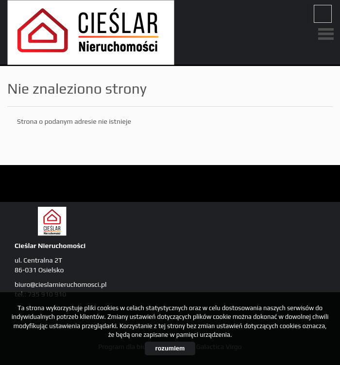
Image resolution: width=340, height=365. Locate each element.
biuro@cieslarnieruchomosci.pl (60, 284)
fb (323, 14)
